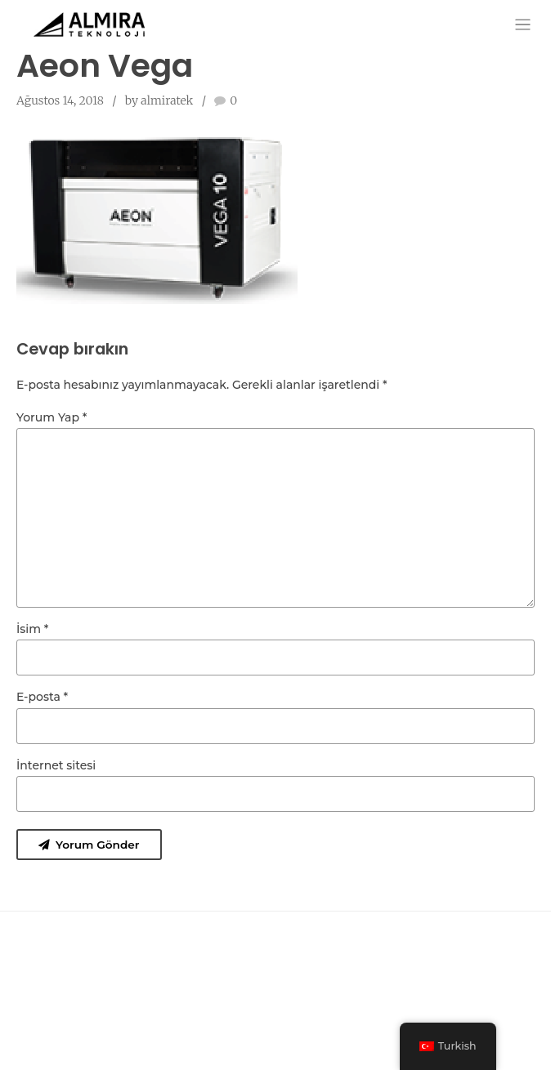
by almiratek (159, 100)
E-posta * (42, 702)
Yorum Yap (51, 417)
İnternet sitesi (56, 771)
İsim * (32, 633)
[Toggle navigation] (523, 24)
